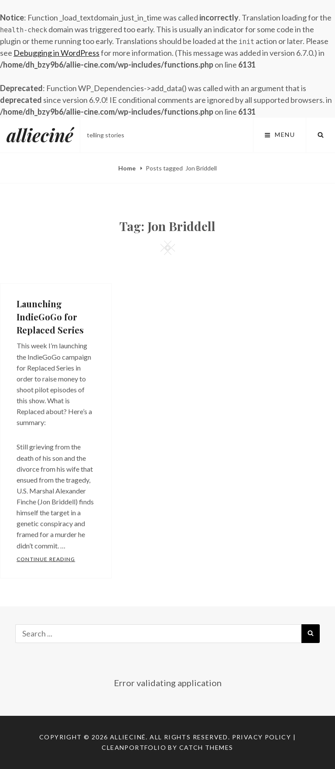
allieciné (40, 134)
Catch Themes (206, 747)
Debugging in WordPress (56, 53)
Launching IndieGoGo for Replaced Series (50, 317)
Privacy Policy (261, 737)
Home (127, 168)
